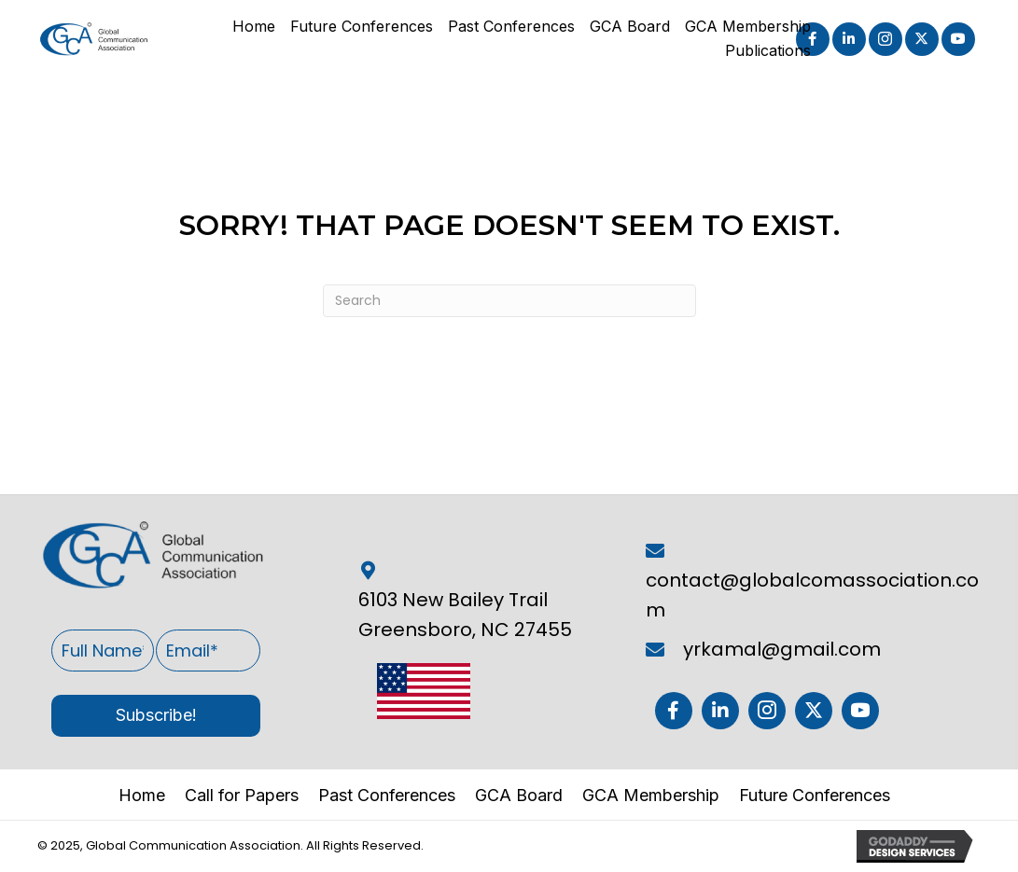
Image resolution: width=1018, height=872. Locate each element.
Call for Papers (242, 795)
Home (142, 795)
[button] (849, 39)
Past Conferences (386, 795)
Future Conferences (814, 795)
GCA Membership (650, 795)
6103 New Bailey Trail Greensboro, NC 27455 (465, 615)
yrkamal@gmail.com (782, 649)
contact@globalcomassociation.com (812, 595)
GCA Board (519, 795)
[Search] (509, 300)
